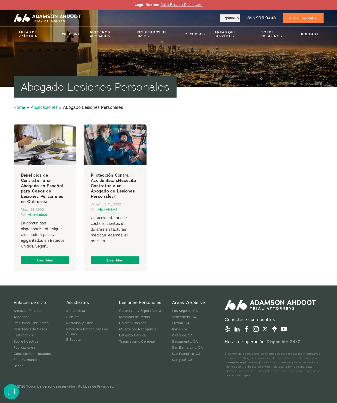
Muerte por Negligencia (138, 329)
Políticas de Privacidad (95, 386)
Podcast (310, 34)
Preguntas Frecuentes (31, 323)
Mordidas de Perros (134, 317)
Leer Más (45, 260)
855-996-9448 (261, 17)
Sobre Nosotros (271, 34)
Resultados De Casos (151, 34)
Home (19, 107)
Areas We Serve (188, 302)
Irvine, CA (179, 329)
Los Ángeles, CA (185, 311)
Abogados (22, 317)
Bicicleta (73, 317)
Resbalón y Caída (80, 323)
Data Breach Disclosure (181, 4)
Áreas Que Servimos (225, 34)
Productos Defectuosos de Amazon (87, 331)
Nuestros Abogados (100, 34)
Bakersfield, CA (184, 317)
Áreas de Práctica (27, 34)
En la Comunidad (27, 360)
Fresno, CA (180, 323)
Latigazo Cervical (133, 335)
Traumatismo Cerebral (137, 341)
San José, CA (182, 360)
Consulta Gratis (303, 18)
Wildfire (71, 34)
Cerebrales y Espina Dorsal (140, 311)
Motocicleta (75, 311)
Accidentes (77, 302)
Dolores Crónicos (132, 323)
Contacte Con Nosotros (32, 354)
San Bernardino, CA (187, 347)
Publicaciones (44, 107)
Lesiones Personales (140, 302)
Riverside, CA (182, 335)
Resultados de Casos (30, 329)
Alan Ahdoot (37, 214)
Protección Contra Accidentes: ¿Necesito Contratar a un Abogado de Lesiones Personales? (113, 186)
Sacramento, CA (185, 341)
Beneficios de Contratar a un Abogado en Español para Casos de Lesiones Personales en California (42, 188)
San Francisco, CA (186, 354)
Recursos (195, 34)
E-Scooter (74, 339)
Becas (18, 366)
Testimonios (23, 335)
